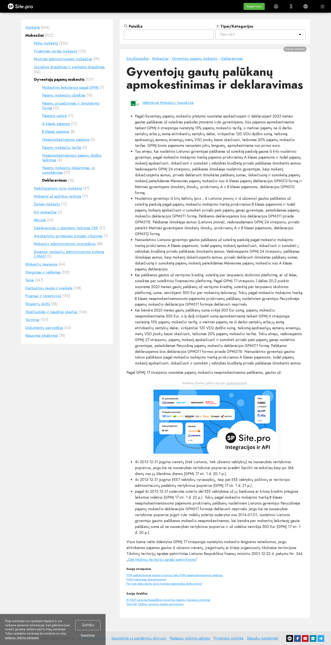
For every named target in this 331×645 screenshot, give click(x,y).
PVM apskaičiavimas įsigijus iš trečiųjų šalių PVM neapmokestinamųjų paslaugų (174, 575)
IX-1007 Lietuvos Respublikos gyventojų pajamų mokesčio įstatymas (168, 600)
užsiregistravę (236, 383)
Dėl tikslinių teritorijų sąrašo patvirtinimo (162, 559)
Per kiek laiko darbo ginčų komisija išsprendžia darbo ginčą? (164, 584)
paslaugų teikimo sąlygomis (22, 638)
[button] (254, 6)
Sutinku (88, 625)
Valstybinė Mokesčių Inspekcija (167, 102)
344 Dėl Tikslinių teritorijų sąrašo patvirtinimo (154, 604)
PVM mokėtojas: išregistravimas (146, 579)
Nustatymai (88, 635)
